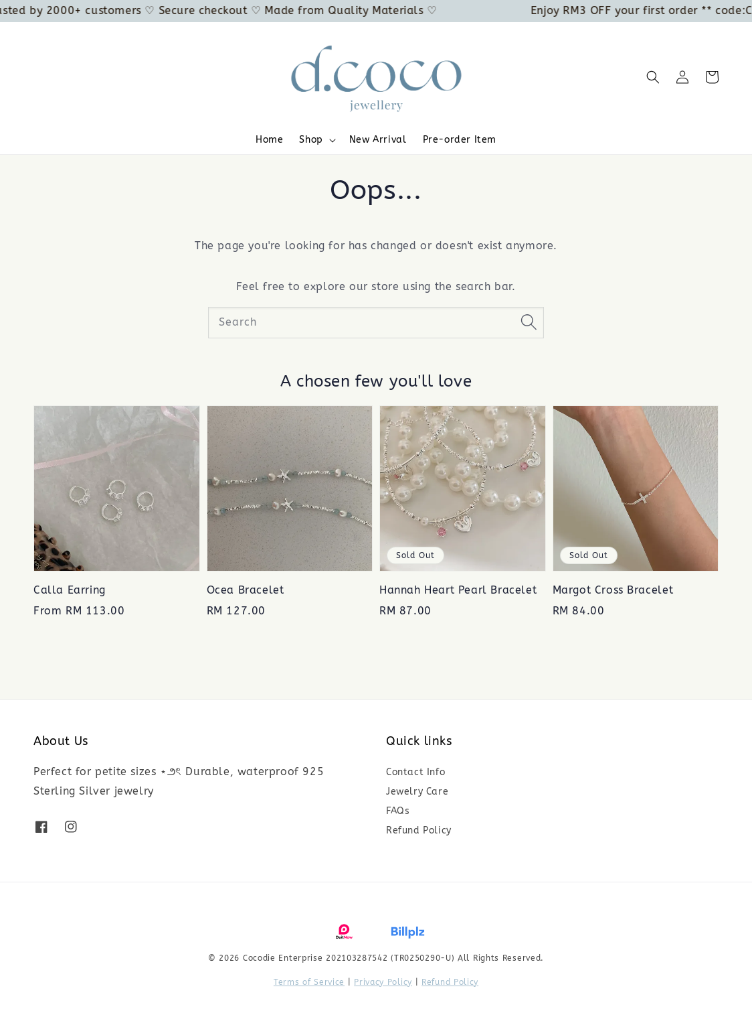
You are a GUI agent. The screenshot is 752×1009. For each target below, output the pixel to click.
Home (269, 139)
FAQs (397, 811)
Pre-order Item (459, 139)
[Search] (528, 322)
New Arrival (378, 139)
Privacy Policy (383, 982)
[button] (653, 77)
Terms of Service (309, 982)
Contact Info (415, 772)
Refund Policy (419, 830)
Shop (310, 139)
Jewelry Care (417, 791)
